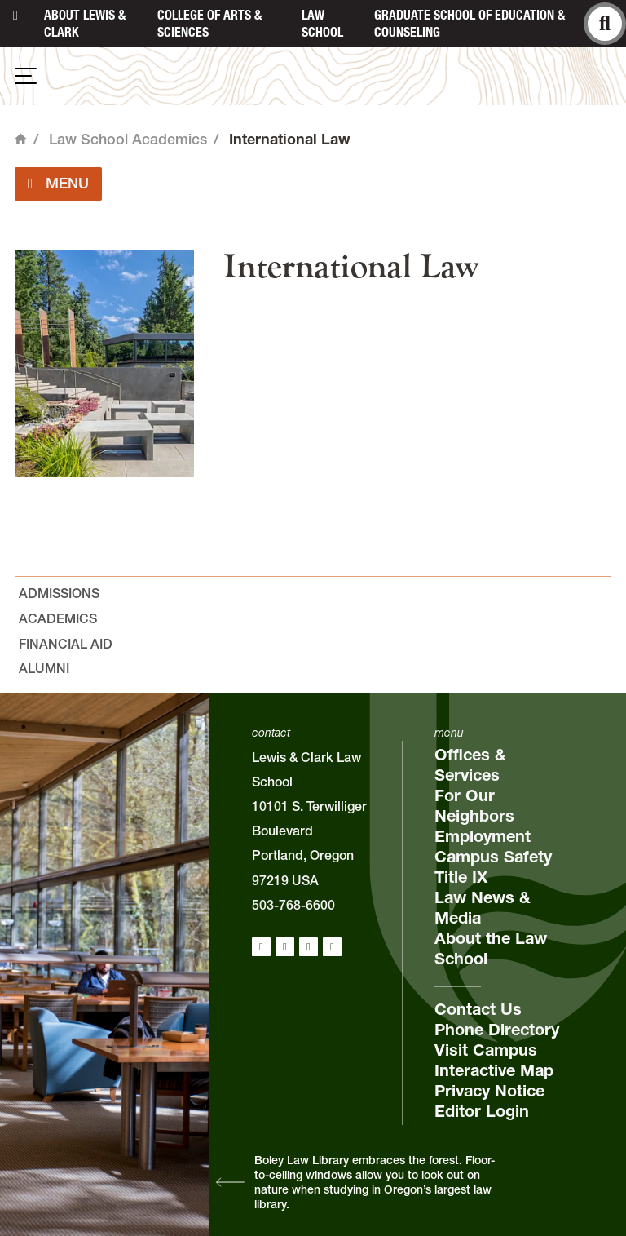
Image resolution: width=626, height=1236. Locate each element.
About (85, 23)
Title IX (460, 877)
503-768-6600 (293, 905)
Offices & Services (470, 765)
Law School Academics (128, 139)
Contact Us (478, 1009)
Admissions (59, 593)
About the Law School (490, 948)
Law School (322, 23)
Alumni (44, 668)
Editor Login (481, 1111)
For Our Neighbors (474, 806)
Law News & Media (482, 908)
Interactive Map (493, 1070)
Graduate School (469, 23)
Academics (58, 618)
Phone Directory (496, 1029)
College (209, 23)
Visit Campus (485, 1050)
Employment (482, 836)
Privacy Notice (489, 1091)
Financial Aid (65, 644)
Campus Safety (493, 856)
